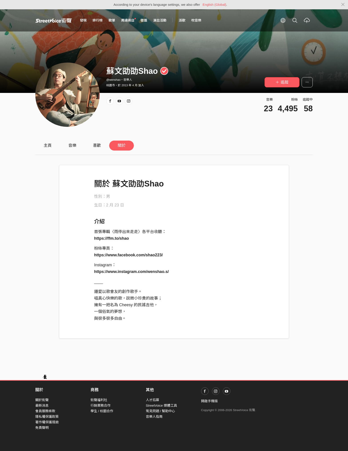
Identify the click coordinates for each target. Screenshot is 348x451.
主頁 (48, 145)
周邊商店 (128, 20)
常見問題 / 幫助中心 (160, 411)
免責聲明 (42, 427)
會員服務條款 (45, 411)
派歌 (182, 20)
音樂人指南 (154, 416)
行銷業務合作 (101, 405)
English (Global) (214, 4)
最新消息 (42, 405)
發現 (83, 20)
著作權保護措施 (47, 422)
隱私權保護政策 (47, 416)
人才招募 (152, 400)
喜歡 (97, 145)
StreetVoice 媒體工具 (161, 405)
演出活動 (159, 20)
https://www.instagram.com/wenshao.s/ (131, 271)
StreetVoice (53, 20)
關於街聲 (42, 400)
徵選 (143, 20)
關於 (122, 145)
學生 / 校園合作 (102, 411)
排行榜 (98, 20)
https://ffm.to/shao (111, 238)
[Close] (343, 4)
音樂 (72, 145)
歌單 (112, 20)
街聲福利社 (99, 400)
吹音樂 (196, 20)
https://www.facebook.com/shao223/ (128, 255)
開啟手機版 (209, 401)
